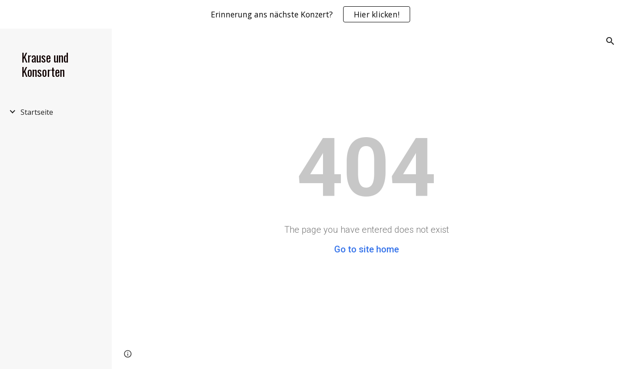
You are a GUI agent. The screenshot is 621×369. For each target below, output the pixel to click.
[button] (610, 41)
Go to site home (366, 249)
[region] (310, 14)
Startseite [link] (37, 112)
